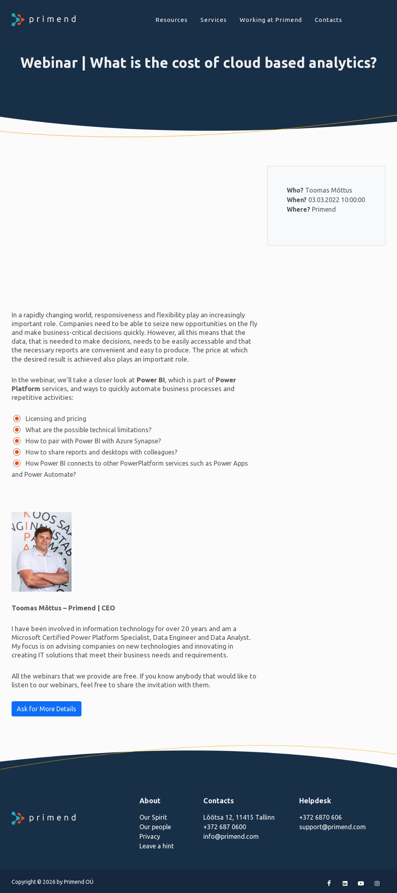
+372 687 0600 (224, 826)
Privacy (149, 836)
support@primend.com (332, 826)
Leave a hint (156, 846)
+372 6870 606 (320, 817)
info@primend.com (231, 836)
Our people (155, 826)
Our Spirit (153, 817)
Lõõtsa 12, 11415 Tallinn (239, 817)
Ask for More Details (46, 708)
